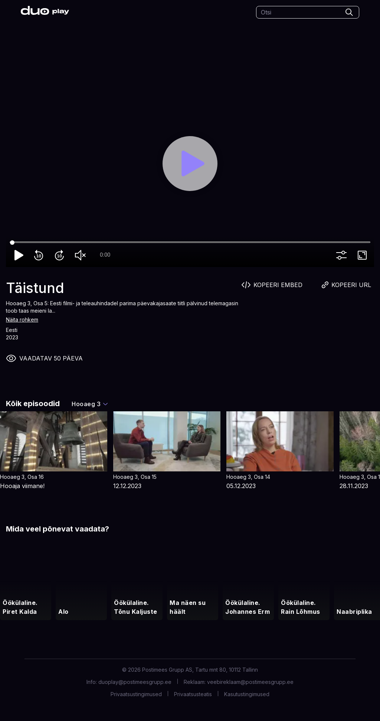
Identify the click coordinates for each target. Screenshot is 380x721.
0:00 (105, 254)
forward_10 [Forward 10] (60, 255)
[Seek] (190, 242)
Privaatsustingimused (136, 694)
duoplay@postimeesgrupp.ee (134, 682)
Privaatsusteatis (193, 694)
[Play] (190, 163)
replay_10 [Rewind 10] (40, 255)
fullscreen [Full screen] (363, 255)
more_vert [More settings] (342, 255)
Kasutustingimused (246, 694)
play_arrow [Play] (19, 255)
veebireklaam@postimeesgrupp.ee (250, 682)
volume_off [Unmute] (81, 255)
